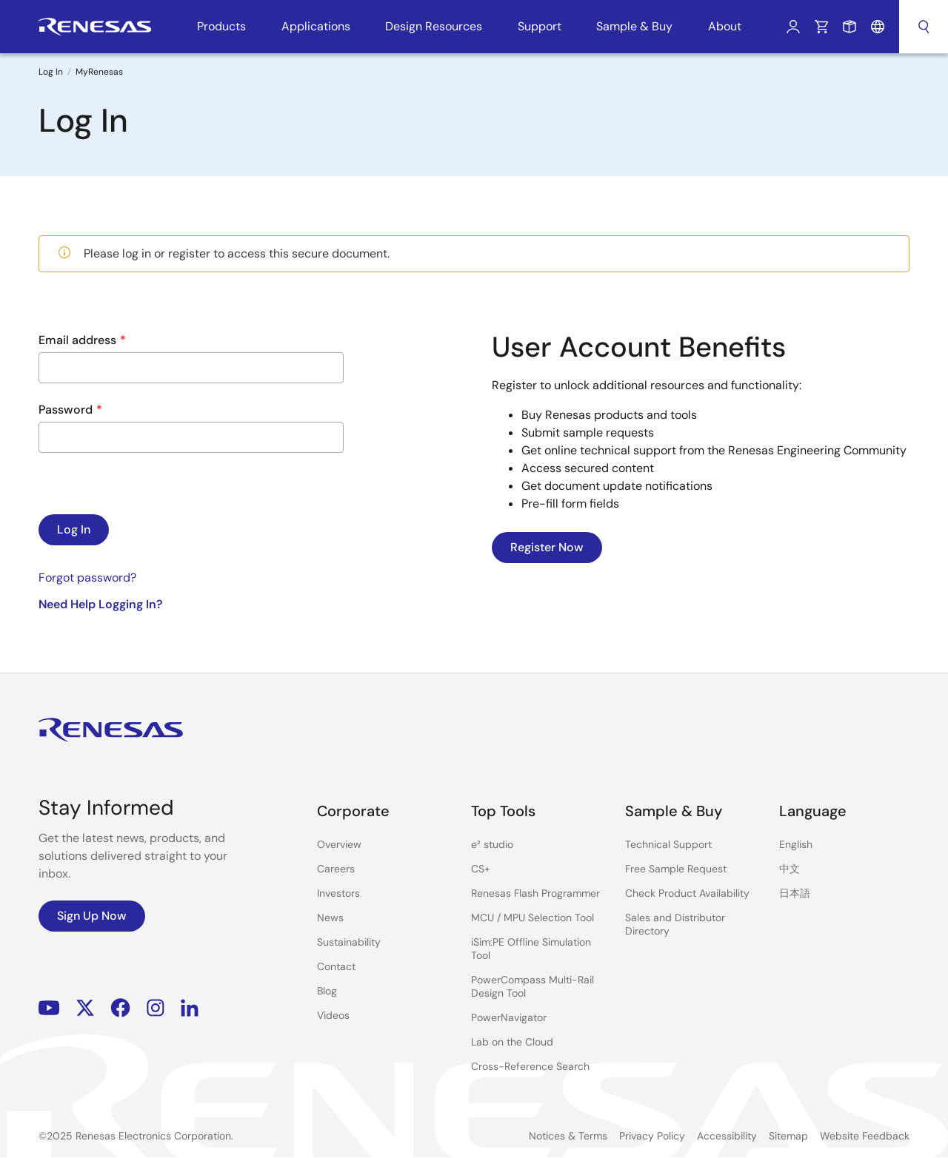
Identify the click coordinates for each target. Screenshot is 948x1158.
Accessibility (727, 1135)
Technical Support (668, 844)
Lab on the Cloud (512, 1041)
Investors (338, 893)
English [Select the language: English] (795, 844)
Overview (339, 844)
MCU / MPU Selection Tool (532, 917)
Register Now (547, 547)
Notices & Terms (568, 1135)
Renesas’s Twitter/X (85, 1008)
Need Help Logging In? (101, 604)
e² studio (492, 844)
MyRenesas (99, 72)
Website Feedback (864, 1135)
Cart (821, 26)
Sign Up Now (92, 915)
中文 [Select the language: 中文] (789, 868)
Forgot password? (87, 577)
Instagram (155, 1008)
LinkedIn (189, 1008)
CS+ (480, 868)
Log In (793, 26)
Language (877, 26)
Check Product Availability (687, 893)
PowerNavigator (509, 1017)
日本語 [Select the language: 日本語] (794, 893)
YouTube (49, 1008)
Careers (336, 868)
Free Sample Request (676, 868)
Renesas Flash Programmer (535, 893)
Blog (327, 990)
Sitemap (788, 1135)
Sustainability (349, 942)
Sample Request (849, 26)
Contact (336, 966)
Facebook (120, 1008)
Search (923, 26)
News (330, 917)
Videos (333, 1015)
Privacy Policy (652, 1135)
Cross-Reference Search (530, 1066)
